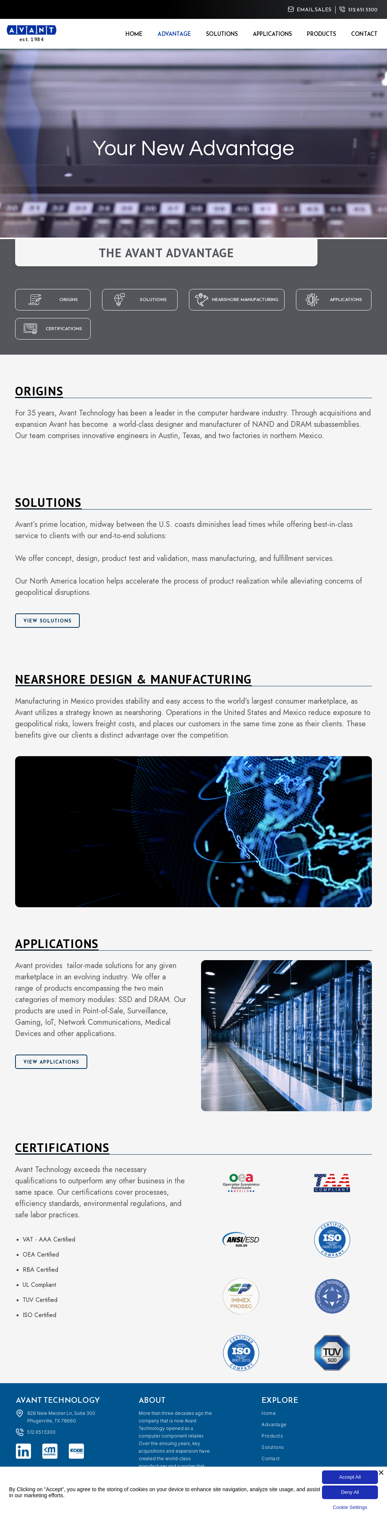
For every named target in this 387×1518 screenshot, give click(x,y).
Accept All (350, 1477)
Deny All (350, 1492)
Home (133, 34)
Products (321, 34)
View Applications (51, 1062)
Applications (272, 34)
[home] (31, 34)
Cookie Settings (350, 1507)
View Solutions (47, 621)
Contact (364, 34)
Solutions (222, 34)
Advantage (174, 34)
